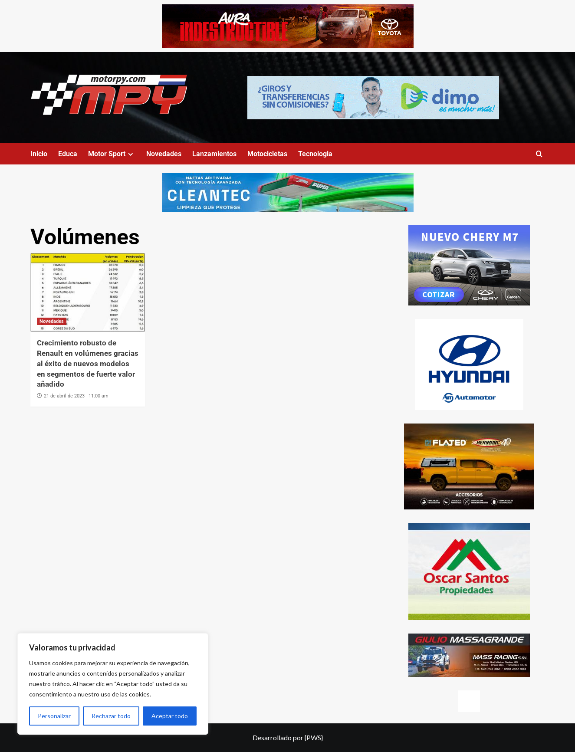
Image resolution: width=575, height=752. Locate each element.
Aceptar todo (169, 715)
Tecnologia (315, 154)
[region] (112, 684)
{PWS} (314, 737)
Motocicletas (267, 154)
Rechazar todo (111, 715)
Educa (67, 154)
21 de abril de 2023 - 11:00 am (76, 396)
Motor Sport (111, 154)
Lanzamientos (214, 154)
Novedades (163, 154)
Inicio (38, 154)
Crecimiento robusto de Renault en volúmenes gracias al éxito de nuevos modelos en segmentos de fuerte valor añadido (87, 363)
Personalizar (54, 715)
